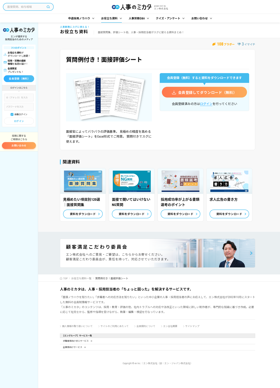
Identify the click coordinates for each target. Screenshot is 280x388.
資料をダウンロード (83, 214)
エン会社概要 (170, 326)
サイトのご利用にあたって (114, 326)
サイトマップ (192, 326)
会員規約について (145, 326)
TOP (65, 278)
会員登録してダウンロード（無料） (207, 93)
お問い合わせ (19, 145)
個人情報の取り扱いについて (77, 326)
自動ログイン (20, 114)
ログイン (19, 121)
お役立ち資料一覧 (81, 278)
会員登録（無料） (19, 78)
